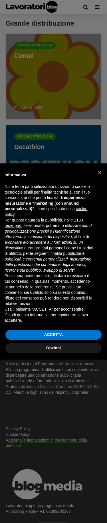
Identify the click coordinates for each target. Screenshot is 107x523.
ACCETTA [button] (53, 334)
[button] (99, 172)
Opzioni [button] (53, 348)
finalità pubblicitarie (67, 253)
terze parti (13, 225)
